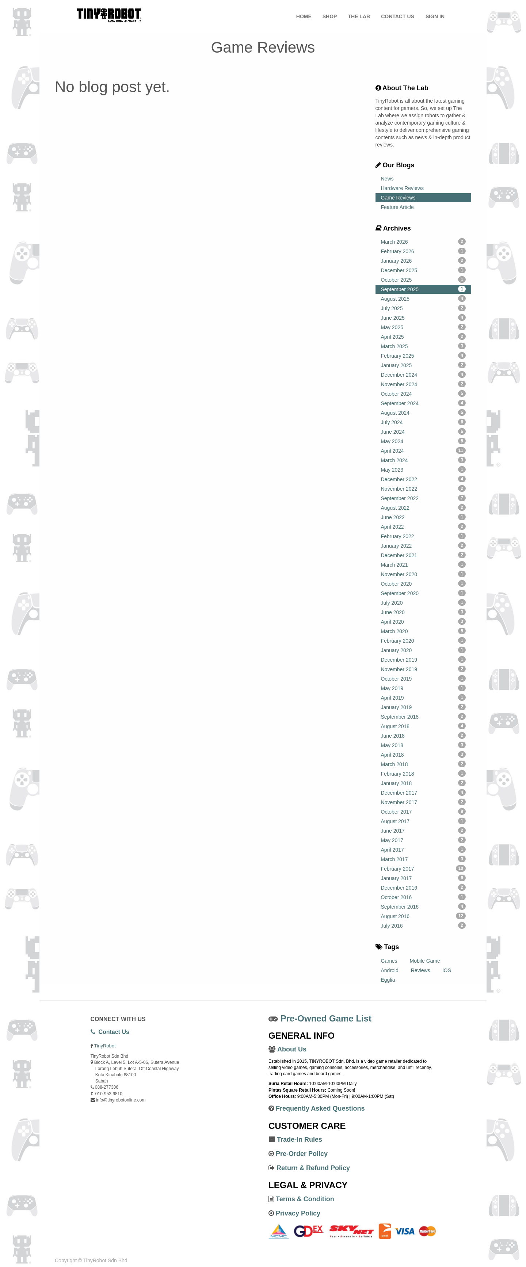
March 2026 (423, 241)
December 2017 (423, 792)
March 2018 (423, 764)
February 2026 (423, 251)
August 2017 (423, 821)
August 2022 (423, 507)
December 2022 (423, 479)
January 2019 (423, 707)
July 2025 (423, 308)
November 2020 (423, 574)
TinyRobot (105, 1046)
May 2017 (423, 840)
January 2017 (423, 878)
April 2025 (423, 336)
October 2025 (423, 279)
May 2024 (423, 441)
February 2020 (423, 640)
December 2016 (423, 887)
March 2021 (423, 564)
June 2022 (423, 517)
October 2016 (423, 897)
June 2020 (423, 612)
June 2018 (423, 735)
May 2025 (423, 327)
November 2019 (423, 669)
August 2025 (423, 298)
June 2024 (423, 431)
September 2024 (423, 403)
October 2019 (423, 678)
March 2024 (423, 460)
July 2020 (423, 602)
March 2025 (423, 346)
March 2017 (423, 859)
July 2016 (423, 925)
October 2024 (423, 393)
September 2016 (423, 906)
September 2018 (423, 716)
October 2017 (423, 811)
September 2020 (423, 593)
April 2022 (423, 526)
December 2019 (423, 659)
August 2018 (423, 726)
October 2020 (423, 583)
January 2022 (423, 545)
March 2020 (423, 631)
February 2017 (423, 868)
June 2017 (423, 830)
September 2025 (423, 289)
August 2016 (423, 916)
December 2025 (423, 270)
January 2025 (423, 365)
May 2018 (423, 745)
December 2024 (423, 374)
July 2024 (423, 422)
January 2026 (423, 260)
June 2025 (423, 317)
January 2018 (423, 783)
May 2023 (423, 469)
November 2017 (423, 802)
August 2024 (423, 412)
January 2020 (423, 650)
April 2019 (423, 697)
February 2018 (423, 773)
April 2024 (423, 450)
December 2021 (423, 555)
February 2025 (423, 355)
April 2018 (423, 754)
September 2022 (423, 498)
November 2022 (423, 488)
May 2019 (423, 688)
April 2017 (423, 849)
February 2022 (423, 536)
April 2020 (423, 621)
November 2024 (423, 384)
